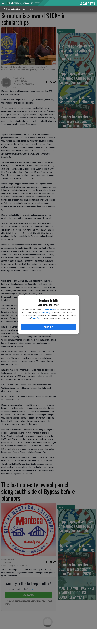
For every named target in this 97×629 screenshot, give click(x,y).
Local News (87, 3)
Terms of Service (50, 310)
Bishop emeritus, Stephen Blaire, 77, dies (18, 9)
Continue (48, 327)
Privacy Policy (45, 313)
